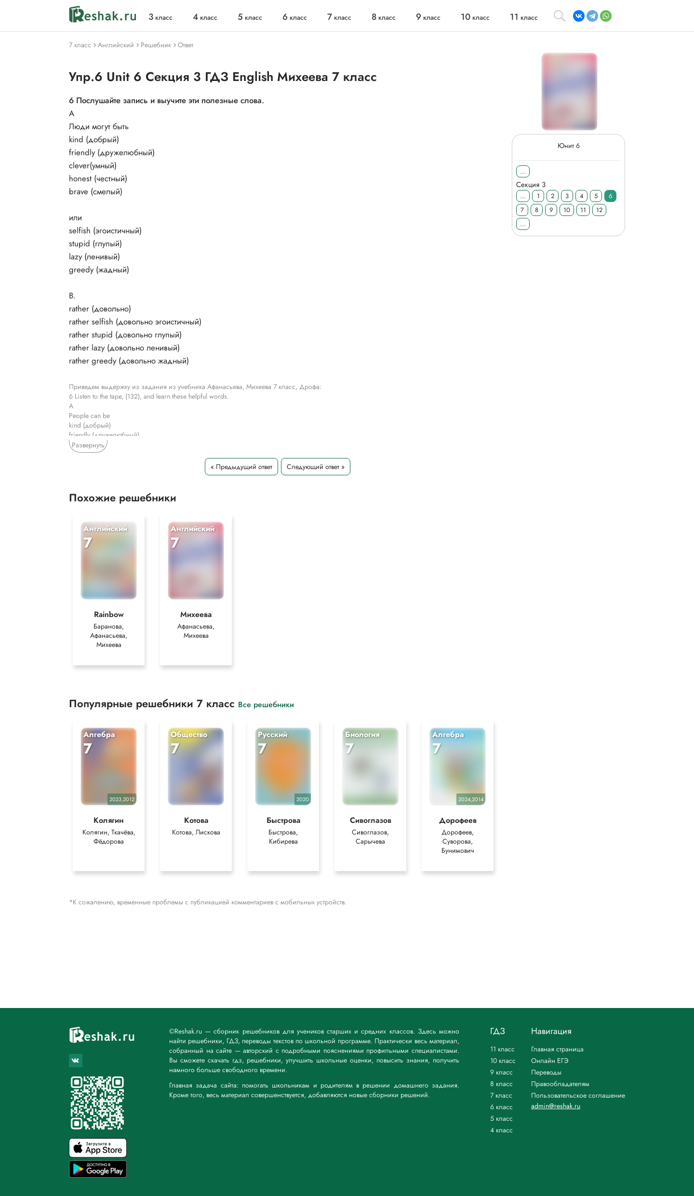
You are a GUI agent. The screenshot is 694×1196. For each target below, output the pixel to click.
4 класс (501, 1130)
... (523, 171)
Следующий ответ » (316, 466)
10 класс (503, 1060)
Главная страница (557, 1049)
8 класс (501, 1083)
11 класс (502, 1049)
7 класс (501, 1095)
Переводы (546, 1072)
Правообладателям (560, 1083)
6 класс (501, 1107)
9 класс (501, 1072)
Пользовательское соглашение (578, 1095)
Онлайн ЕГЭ (550, 1060)
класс (160, 17)
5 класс (501, 1118)
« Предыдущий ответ (241, 466)
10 (566, 210)
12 (599, 210)
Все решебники (266, 704)
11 (583, 210)
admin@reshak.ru (555, 1106)
